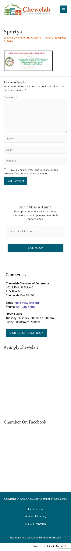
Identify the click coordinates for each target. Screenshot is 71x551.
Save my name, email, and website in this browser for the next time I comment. (31, 171)
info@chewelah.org (26, 303)
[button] (26, 333)
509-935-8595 (25, 307)
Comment (10, 97)
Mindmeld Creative (50, 537)
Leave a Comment (14, 38)
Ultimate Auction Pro (57, 546)
